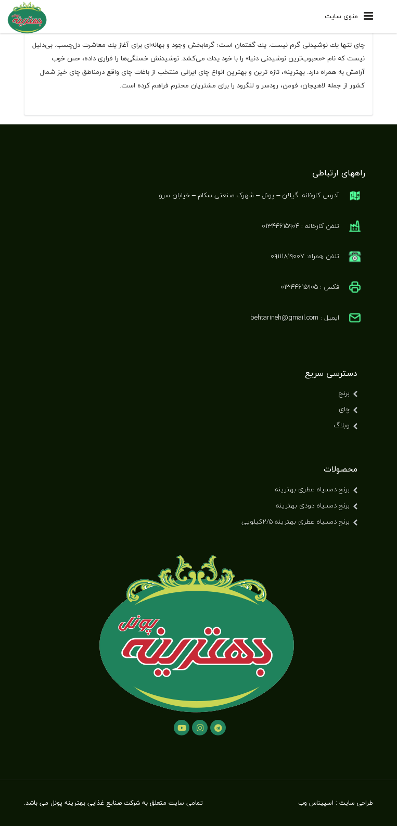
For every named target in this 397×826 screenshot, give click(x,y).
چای (344, 409)
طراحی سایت (356, 802)
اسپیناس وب (316, 802)
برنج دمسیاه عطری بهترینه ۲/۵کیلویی (295, 521)
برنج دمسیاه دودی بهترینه (313, 505)
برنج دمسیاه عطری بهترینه (312, 489)
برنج (344, 393)
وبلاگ (342, 425)
